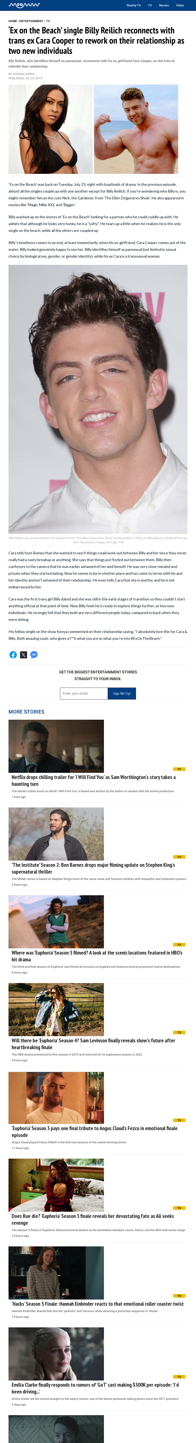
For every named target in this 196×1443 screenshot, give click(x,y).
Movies (164, 5)
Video (180, 5)
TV (150, 5)
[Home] (24, 5)
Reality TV (134, 5)
